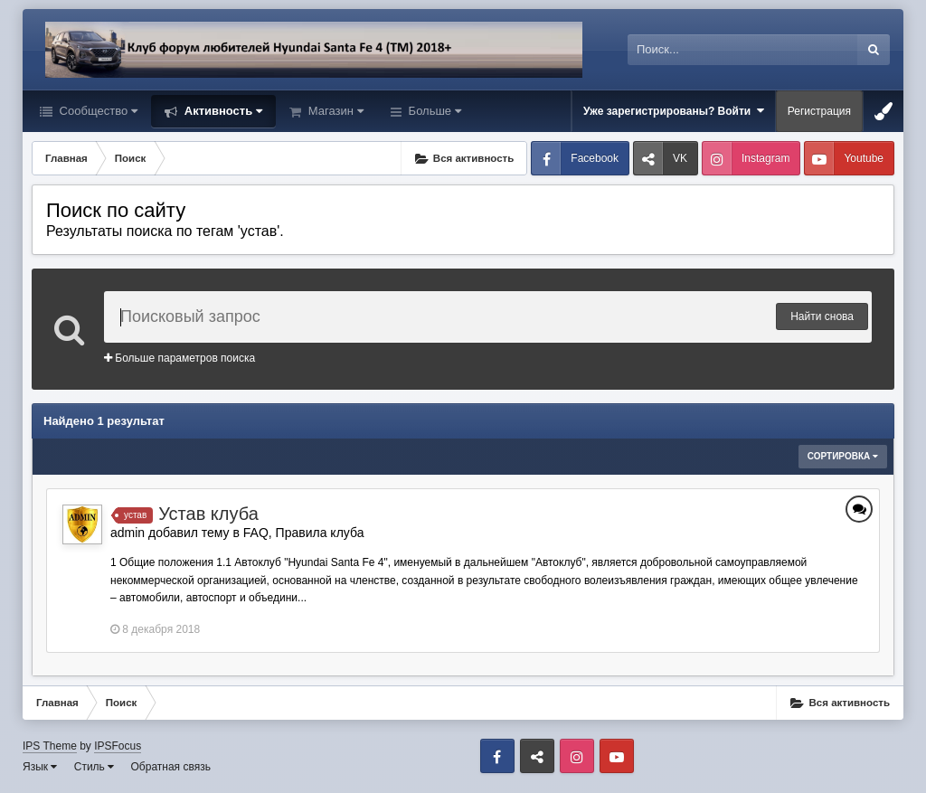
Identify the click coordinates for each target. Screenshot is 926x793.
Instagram (765, 158)
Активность (221, 111)
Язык (40, 766)
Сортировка (843, 456)
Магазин (334, 111)
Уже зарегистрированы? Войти (673, 111)
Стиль (94, 766)
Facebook (595, 158)
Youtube (863, 158)
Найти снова (822, 316)
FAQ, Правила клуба (303, 532)
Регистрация (819, 111)
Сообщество (96, 111)
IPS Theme (50, 746)
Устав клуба (208, 514)
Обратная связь (171, 766)
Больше (433, 111)
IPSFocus (117, 746)
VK (680, 158)
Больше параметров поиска (179, 358)
